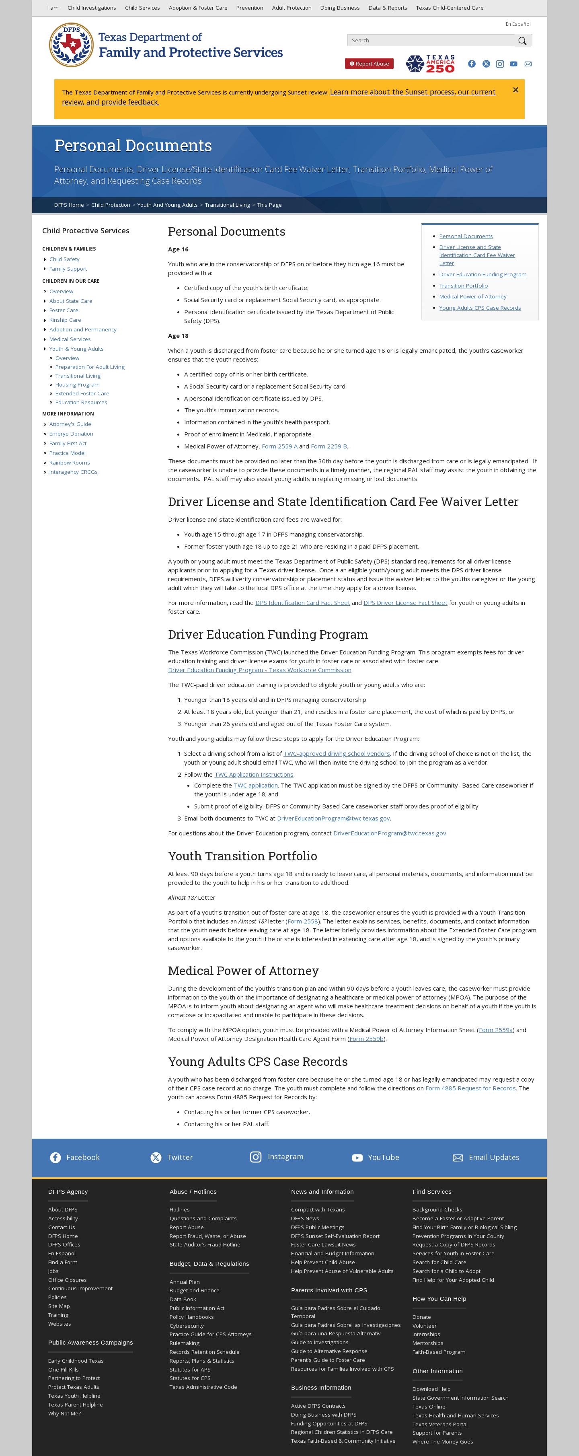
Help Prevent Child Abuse (323, 1262)
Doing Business (339, 9)
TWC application (256, 785)
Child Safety (64, 259)
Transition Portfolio (463, 285)
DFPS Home (69, 204)
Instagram (277, 1156)
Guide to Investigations (320, 1342)
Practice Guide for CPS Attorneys (211, 1334)
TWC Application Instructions (254, 774)
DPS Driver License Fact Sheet (405, 602)
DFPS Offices (64, 1244)
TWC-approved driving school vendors (336, 753)
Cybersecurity (187, 1325)
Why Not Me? (64, 1413)
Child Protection (110, 204)
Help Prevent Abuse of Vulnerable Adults (342, 1271)
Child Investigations (91, 9)
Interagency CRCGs (73, 471)
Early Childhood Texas (76, 1360)
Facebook (74, 1157)
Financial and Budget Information (332, 1253)
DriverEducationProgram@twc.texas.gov (333, 818)
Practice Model (67, 453)
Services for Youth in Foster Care (454, 1253)
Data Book (183, 1299)
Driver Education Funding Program (483, 274)
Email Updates (485, 1157)
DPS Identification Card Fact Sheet (302, 602)
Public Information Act (197, 1308)
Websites (59, 1323)
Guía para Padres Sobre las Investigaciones (346, 1324)
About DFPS (63, 1209)
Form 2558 (302, 921)
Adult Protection (291, 9)
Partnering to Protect (74, 1378)
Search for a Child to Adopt (446, 1271)
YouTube (374, 1157)
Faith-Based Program (439, 1351)
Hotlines (180, 1209)
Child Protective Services (85, 230)
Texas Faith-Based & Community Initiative (343, 1440)
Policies (57, 1297)
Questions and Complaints (203, 1218)
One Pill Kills (63, 1369)
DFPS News (305, 1218)
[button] (472, 64)
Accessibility (63, 1218)
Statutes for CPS (190, 1378)
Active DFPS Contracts (318, 1405)
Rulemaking (184, 1343)
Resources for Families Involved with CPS (342, 1368)
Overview (61, 291)
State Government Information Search (461, 1397)
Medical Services (70, 339)
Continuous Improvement (80, 1288)
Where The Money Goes (443, 1441)
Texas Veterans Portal (440, 1424)
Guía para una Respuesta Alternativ (336, 1333)
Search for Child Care (439, 1262)
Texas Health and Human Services (456, 1415)
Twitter (171, 1157)
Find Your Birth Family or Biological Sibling (465, 1227)
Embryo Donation (71, 433)
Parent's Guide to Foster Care (328, 1359)
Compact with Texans (318, 1209)
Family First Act (67, 443)
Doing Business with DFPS (324, 1414)
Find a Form (63, 1262)
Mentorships (428, 1343)
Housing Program (77, 384)
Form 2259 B (329, 446)
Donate (422, 1316)
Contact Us (61, 1227)
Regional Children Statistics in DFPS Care (342, 1431)
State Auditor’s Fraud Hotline (205, 1244)
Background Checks (437, 1209)
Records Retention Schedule (205, 1351)
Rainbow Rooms (69, 462)
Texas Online (429, 1406)
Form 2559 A (280, 446)
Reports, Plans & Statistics (202, 1360)
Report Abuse (367, 63)
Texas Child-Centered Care (449, 9)
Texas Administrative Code (203, 1386)
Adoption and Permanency (83, 329)
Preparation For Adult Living (90, 366)
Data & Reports (387, 9)
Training (58, 1314)
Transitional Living (227, 204)
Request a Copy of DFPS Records (454, 1244)
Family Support (68, 268)
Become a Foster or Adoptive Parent (458, 1218)
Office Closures (67, 1279)
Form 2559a (496, 1030)
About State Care (70, 300)
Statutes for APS (190, 1369)
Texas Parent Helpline (75, 1404)
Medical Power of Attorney (473, 296)
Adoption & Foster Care (197, 9)
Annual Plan (185, 1281)
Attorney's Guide (70, 424)
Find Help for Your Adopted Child (453, 1279)
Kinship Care (65, 319)
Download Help (432, 1388)
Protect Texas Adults (73, 1386)
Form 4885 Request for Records (470, 1088)
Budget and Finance (195, 1290)
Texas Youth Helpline (74, 1395)
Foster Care (63, 310)
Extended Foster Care (82, 393)
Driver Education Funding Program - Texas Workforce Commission (259, 670)
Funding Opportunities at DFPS (329, 1423)
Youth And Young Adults (168, 204)
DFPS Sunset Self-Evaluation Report (335, 1236)
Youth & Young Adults (76, 348)
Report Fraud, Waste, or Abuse (208, 1236)
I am (51, 9)
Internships (426, 1334)
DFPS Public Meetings (318, 1227)
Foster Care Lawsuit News (323, 1244)
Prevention (249, 9)
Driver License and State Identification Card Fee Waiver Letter (477, 255)
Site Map (59, 1306)
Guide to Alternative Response (329, 1351)
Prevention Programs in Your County (458, 1236)
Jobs (53, 1271)
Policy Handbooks (192, 1316)
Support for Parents (437, 1432)
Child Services (142, 9)
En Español (518, 24)
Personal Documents (466, 236)
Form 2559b (366, 1038)
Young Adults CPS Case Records (480, 307)
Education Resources (81, 402)
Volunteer (425, 1325)
